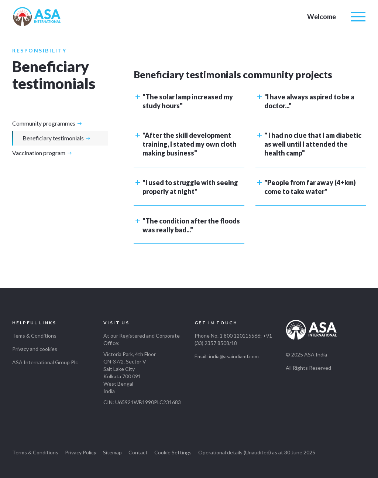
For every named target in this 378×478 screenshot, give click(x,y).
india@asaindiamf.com (234, 356)
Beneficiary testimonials (53, 137)
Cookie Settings (173, 452)
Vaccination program (38, 152)
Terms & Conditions (35, 452)
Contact (138, 452)
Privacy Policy (80, 452)
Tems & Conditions (34, 335)
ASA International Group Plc (45, 362)
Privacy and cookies (34, 349)
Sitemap (112, 452)
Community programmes (43, 123)
